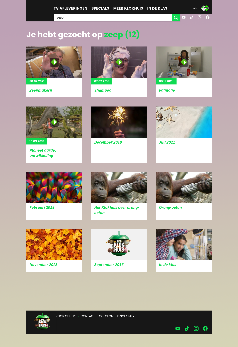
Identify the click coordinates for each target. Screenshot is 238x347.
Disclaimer (125, 316)
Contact (88, 316)
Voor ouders (66, 316)
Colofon (106, 316)
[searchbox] (113, 17)
